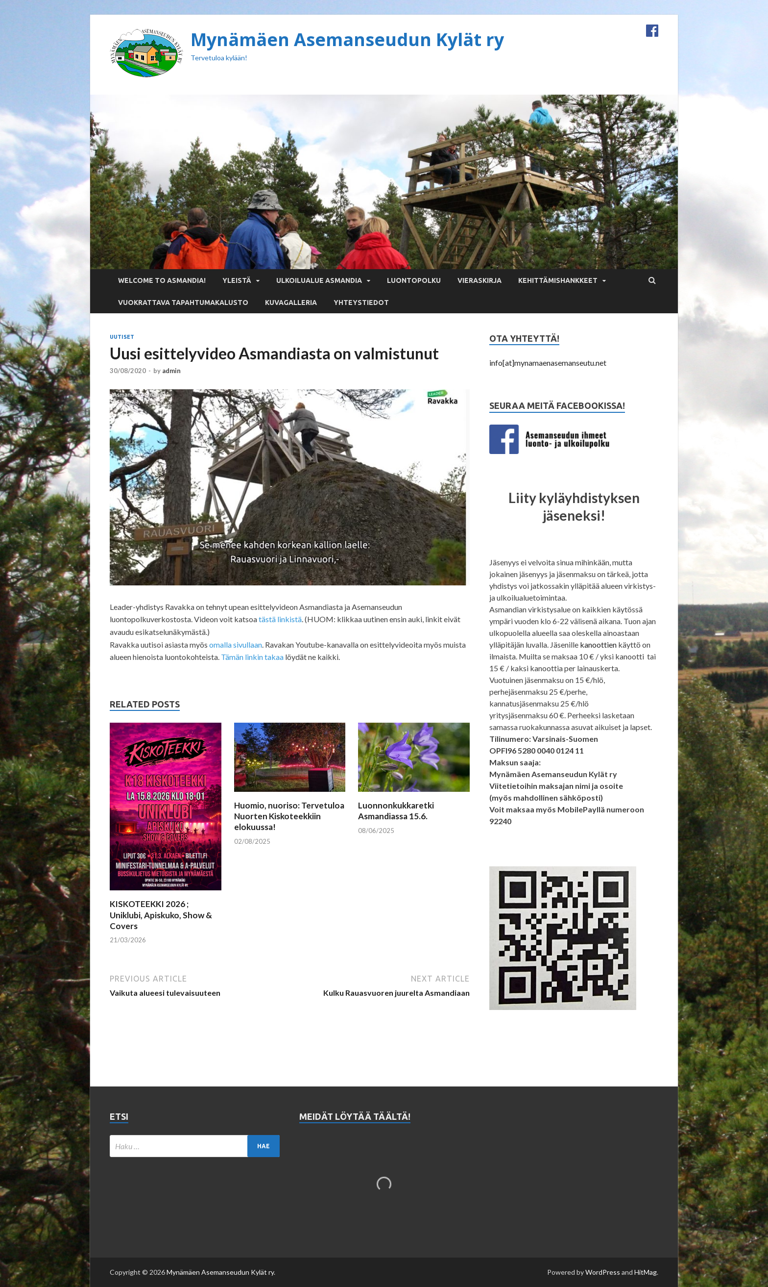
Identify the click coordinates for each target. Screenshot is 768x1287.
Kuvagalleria (291, 302)
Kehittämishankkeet (558, 280)
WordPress (602, 1272)
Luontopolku (414, 280)
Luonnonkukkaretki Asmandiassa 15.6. (396, 810)
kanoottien (598, 644)
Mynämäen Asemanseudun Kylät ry (347, 39)
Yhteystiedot (361, 302)
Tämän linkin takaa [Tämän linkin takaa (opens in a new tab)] (252, 656)
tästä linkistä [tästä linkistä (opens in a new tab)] (280, 619)
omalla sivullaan (235, 644)
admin (171, 371)
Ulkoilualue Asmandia (319, 280)
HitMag (645, 1272)
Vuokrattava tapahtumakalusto (183, 302)
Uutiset (122, 337)
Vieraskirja (479, 280)
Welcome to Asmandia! (162, 280)
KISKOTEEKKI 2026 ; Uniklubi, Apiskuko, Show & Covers (161, 915)
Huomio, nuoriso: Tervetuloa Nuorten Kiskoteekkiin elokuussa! (289, 816)
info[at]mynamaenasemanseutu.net (547, 362)
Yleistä (236, 280)
